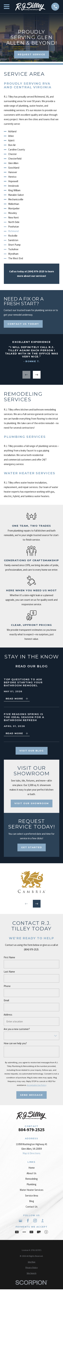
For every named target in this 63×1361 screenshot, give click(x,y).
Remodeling (31, 1178)
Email (6, 1000)
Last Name (9, 971)
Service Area (31, 1195)
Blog (31, 1201)
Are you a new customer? (17, 1029)
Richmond (13, 231)
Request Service (31, 54)
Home (31, 1167)
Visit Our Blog (31, 750)
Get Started (31, 847)
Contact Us (32, 1206)
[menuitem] (31, 1262)
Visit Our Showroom (31, 803)
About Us (31, 1173)
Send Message (31, 1094)
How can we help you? (15, 1043)
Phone (7, 985)
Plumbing (31, 1184)
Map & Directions (31, 1153)
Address (8, 1014)
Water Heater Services (31, 1189)
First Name (9, 957)
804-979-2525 (31, 1129)
